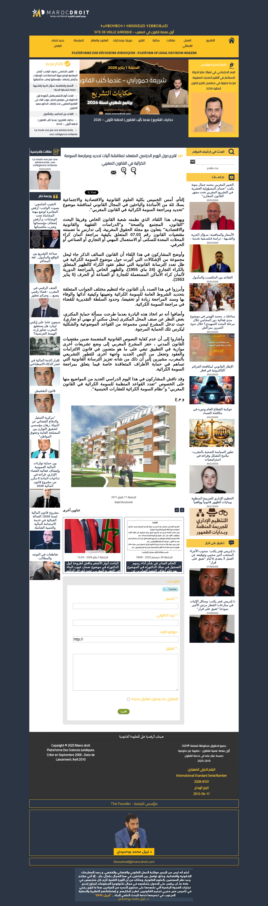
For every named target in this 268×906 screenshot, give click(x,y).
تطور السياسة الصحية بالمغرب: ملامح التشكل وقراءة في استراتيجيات (212, 455)
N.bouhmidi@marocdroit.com (134, 862)
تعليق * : (172, 648)
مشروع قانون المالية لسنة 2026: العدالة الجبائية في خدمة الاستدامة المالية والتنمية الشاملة (44, 520)
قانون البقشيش (45, 391)
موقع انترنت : (169, 632)
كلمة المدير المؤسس (214, 64)
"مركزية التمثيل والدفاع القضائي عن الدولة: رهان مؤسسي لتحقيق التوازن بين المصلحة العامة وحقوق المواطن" (45, 427)
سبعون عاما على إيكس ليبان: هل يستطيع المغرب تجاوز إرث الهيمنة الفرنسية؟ (45, 327)
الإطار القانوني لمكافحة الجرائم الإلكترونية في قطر (212, 368)
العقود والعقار (99, 40)
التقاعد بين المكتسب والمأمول (58, 114)
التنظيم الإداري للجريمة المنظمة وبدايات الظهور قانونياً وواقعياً (212, 500)
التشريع (210, 40)
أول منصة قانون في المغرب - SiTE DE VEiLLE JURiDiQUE (134, 32)
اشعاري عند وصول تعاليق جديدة (154, 699)
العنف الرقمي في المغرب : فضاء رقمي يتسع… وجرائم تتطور (45, 291)
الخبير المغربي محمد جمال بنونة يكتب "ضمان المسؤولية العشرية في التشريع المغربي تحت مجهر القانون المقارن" (212, 190)
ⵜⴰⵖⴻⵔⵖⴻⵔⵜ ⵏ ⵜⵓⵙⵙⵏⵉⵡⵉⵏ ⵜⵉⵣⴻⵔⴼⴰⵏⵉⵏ (134, 26)
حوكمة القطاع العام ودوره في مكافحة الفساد (212, 411)
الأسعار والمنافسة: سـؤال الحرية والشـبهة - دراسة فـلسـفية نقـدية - (55, 87)
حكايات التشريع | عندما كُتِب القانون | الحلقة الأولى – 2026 (57, 122)
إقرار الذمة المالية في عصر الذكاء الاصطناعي (45, 362)
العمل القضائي (187, 43)
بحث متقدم (212, 168)
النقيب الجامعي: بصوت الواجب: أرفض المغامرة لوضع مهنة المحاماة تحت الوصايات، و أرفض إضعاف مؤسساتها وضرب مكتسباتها (55, 75)
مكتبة (156, 40)
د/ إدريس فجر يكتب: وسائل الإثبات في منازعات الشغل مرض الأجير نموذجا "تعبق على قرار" (212, 605)
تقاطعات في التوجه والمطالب (45, 556)
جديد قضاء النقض (57, 43)
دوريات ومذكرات (122, 40)
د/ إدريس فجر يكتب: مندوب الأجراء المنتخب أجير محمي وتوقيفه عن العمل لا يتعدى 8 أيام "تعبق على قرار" (212, 556)
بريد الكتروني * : (167, 615)
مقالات (170, 40)
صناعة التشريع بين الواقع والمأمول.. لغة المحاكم (45, 257)
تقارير (141, 40)
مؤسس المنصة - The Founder (134, 803)
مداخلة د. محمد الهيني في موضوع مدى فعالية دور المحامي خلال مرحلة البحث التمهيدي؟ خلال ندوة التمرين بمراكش (212, 321)
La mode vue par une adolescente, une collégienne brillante (55, 132)
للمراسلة (78, 40)
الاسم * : (172, 598)
